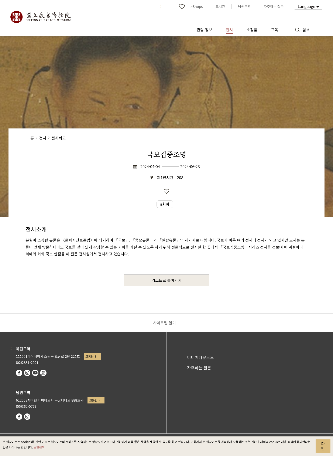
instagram (27, 373)
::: (162, 6)
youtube (35, 373)
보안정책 (39, 447)
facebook (19, 373)
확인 (323, 446)
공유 (261, 138)
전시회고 (58, 138)
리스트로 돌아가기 (167, 280)
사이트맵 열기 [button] (164, 322)
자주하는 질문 (199, 368)
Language (306, 6)
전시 (42, 138)
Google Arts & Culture (43, 373)
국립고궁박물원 (40, 17)
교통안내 (90, 356)
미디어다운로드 (200, 357)
